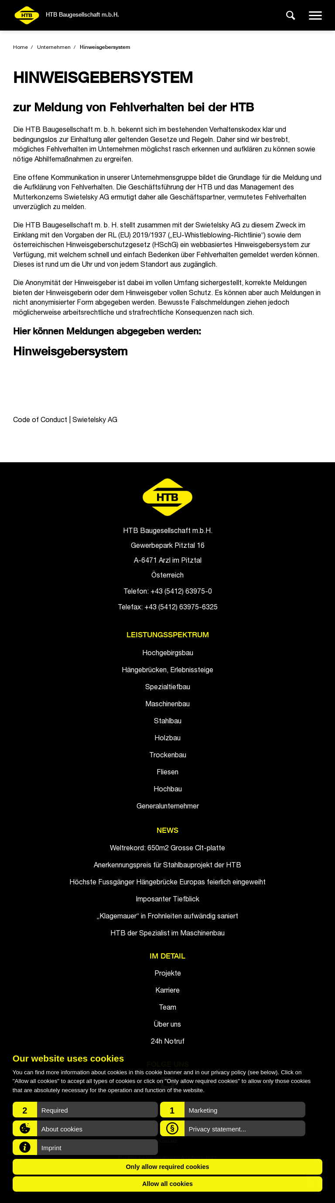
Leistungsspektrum (167, 635)
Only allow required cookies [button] (167, 1166)
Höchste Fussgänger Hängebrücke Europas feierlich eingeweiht (167, 883)
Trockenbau (167, 756)
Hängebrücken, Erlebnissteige (167, 670)
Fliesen (167, 773)
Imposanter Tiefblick (167, 900)
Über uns (167, 1025)
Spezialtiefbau (167, 687)
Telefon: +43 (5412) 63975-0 (167, 592)
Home (20, 47)
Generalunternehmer (168, 807)
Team (167, 1008)
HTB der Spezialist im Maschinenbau (167, 934)
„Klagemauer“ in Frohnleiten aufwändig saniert (167, 917)
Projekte (167, 974)
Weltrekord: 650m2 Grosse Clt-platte (167, 849)
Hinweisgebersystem (105, 47)
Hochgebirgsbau (167, 653)
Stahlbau (167, 721)
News (167, 831)
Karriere (167, 991)
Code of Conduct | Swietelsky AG (65, 420)
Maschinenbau (167, 704)
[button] (85, 1109)
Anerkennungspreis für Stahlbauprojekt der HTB (167, 866)
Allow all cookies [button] (167, 1183)
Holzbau (167, 739)
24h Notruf (168, 1042)
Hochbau (168, 790)
